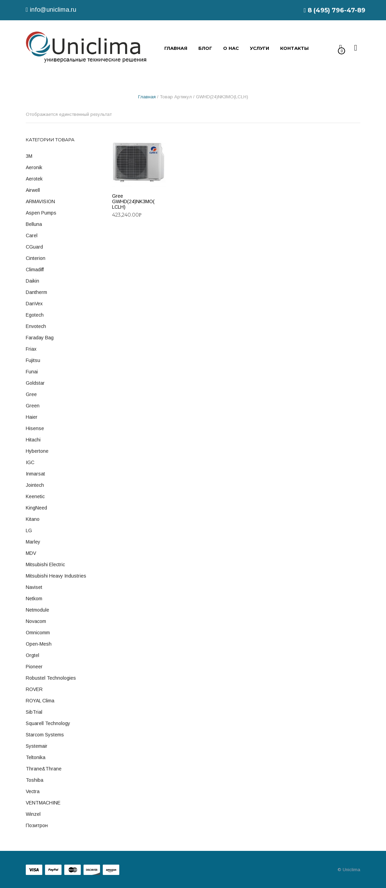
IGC (30, 462)
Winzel (33, 814)
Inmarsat (35, 473)
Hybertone (37, 451)
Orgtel (32, 655)
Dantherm (36, 292)
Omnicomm (38, 632)
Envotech (36, 326)
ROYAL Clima (40, 700)
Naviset (34, 587)
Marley (33, 542)
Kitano (33, 519)
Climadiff (35, 269)
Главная (147, 96)
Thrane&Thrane (44, 768)
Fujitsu (33, 360)
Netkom (34, 598)
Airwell (33, 190)
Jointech (35, 485)
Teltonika (35, 757)
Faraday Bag (40, 337)
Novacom (36, 621)
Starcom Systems (45, 734)
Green (33, 405)
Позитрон (37, 825)
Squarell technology (48, 723)
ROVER (34, 689)
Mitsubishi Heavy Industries (56, 576)
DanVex (34, 303)
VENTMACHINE (43, 802)
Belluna (34, 224)
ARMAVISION (40, 201)
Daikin (32, 281)
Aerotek (34, 179)
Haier (31, 417)
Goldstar (35, 383)
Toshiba (34, 780)
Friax (31, 349)
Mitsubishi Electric (45, 564)
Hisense (35, 428)
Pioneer (34, 666)
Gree (31, 394)
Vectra (33, 791)
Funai (32, 371)
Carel (31, 235)
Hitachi (33, 439)
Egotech (35, 315)
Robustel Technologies (51, 678)
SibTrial (34, 712)
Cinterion (35, 258)
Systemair (36, 746)
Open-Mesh (39, 644)
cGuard (34, 247)
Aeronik (34, 167)
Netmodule (37, 610)
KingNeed (36, 508)
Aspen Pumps (41, 213)
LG (29, 530)
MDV (31, 553)
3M (29, 156)
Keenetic (35, 496)
